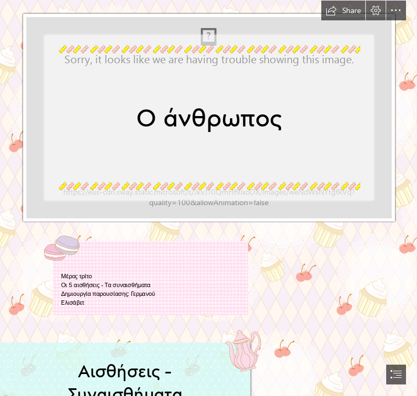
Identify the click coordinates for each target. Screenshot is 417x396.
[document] (208, 198)
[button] (343, 10)
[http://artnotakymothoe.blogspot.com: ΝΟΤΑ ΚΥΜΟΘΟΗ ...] (208, 111)
